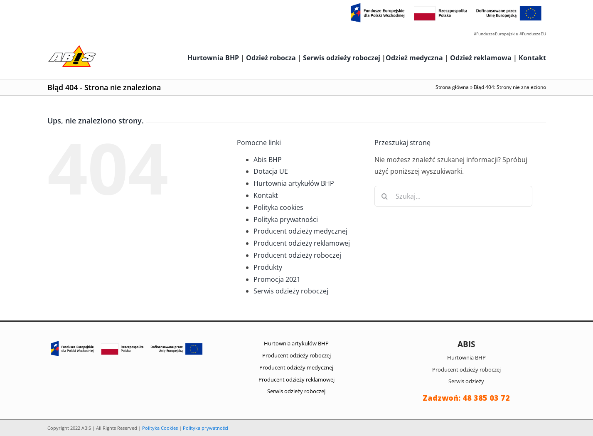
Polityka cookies (278, 207)
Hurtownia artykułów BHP (293, 183)
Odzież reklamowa (481, 57)
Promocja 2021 (276, 279)
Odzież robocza (271, 57)
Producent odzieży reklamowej (301, 243)
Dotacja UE (270, 171)
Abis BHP (267, 159)
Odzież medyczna (414, 57)
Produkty (267, 267)
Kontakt (532, 57)
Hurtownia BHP (213, 57)
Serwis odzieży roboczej (341, 57)
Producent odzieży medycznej (300, 231)
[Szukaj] (384, 196)
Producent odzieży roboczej (297, 255)
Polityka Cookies (160, 428)
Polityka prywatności (285, 219)
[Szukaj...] (453, 196)
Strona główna (452, 87)
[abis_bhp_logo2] (72, 47)
